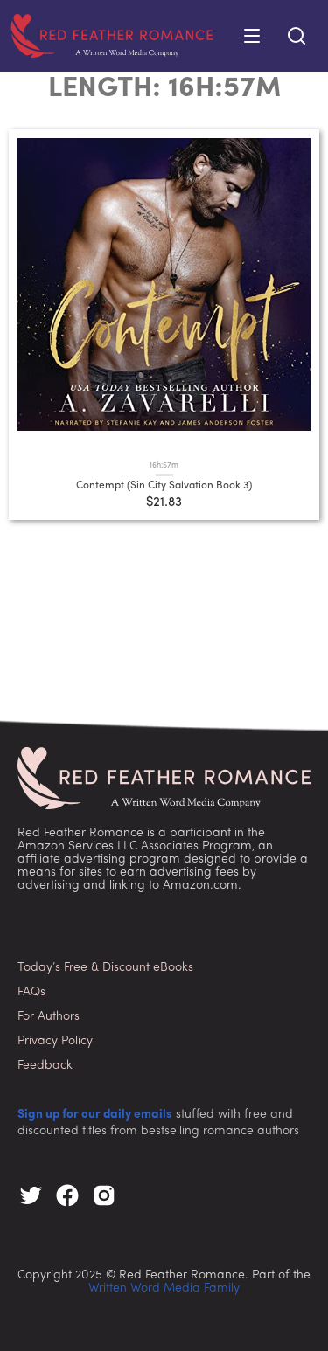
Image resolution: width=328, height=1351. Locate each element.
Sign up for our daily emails (94, 1114)
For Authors (48, 1016)
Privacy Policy (55, 1041)
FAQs (31, 992)
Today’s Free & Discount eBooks (105, 967)
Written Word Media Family (164, 1288)
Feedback (45, 1065)
